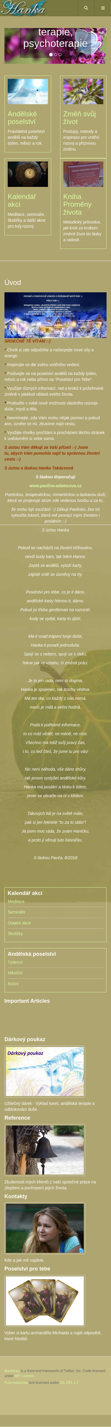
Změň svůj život (79, 117)
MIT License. (25, 1376)
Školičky (15, 933)
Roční (13, 983)
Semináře (16, 912)
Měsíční (15, 973)
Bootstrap (12, 1371)
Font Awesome (16, 1383)
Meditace (16, 901)
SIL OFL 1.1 (69, 1383)
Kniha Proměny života (77, 204)
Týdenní (15, 962)
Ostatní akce (19, 923)
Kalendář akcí (22, 200)
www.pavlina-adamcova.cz (55, 485)
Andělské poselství (22, 117)
